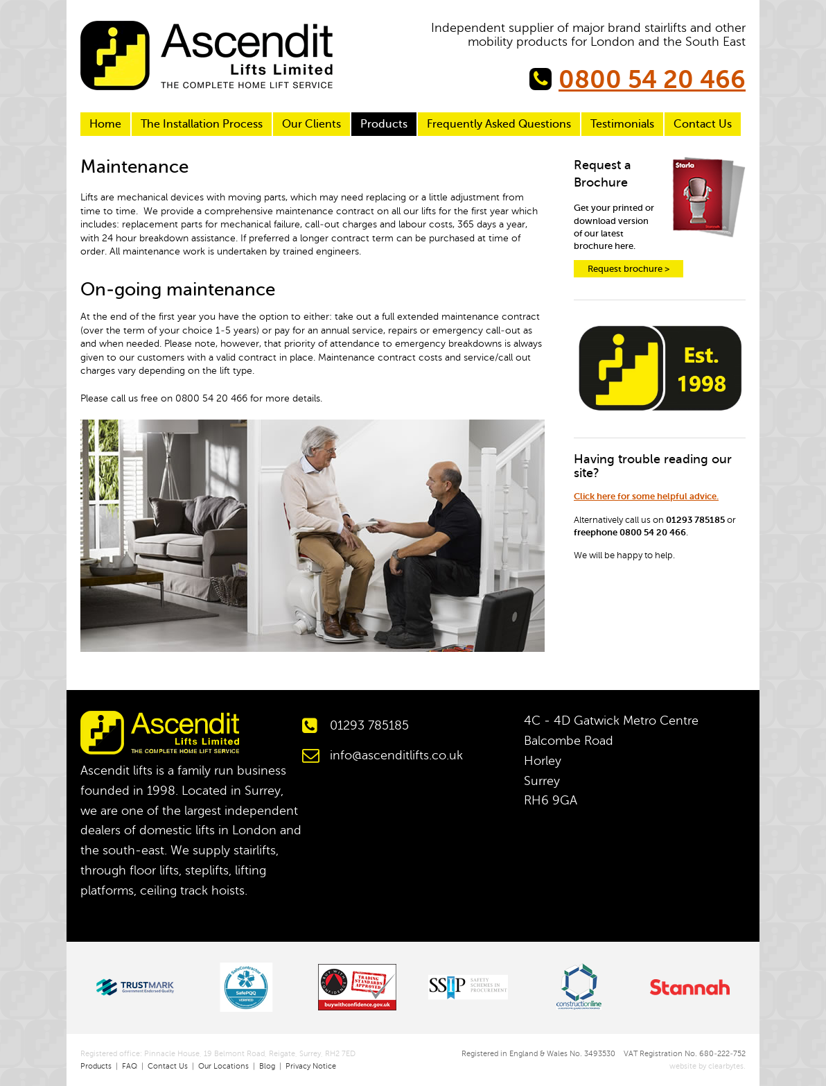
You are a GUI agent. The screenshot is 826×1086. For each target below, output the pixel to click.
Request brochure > (628, 269)
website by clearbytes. (703, 1066)
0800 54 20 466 (652, 80)
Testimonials (622, 124)
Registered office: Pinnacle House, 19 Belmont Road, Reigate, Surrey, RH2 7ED (217, 1053)
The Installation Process (202, 124)
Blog (267, 1066)
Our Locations (223, 1066)
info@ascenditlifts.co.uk (396, 755)
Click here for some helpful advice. (646, 496)
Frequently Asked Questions (499, 124)
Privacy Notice (310, 1066)
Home (105, 124)
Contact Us (703, 124)
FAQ (129, 1066)
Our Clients (311, 124)
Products (383, 124)
